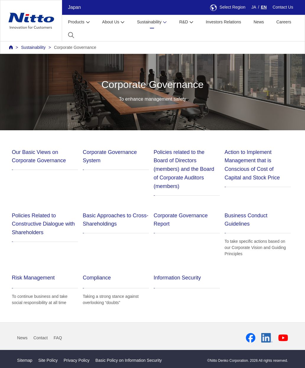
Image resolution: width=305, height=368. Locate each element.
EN (264, 7)
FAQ (58, 337)
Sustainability (33, 47)
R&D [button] (183, 22)
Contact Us (282, 7)
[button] (71, 35)
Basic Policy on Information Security (128, 360)
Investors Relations (223, 22)
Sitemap (25, 360)
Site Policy (48, 360)
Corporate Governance (75, 47)
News (259, 22)
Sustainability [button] (149, 22)
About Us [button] (110, 22)
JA (253, 7)
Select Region (228, 7)
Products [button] (76, 22)
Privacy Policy (77, 360)
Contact (40, 337)
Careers (283, 22)
